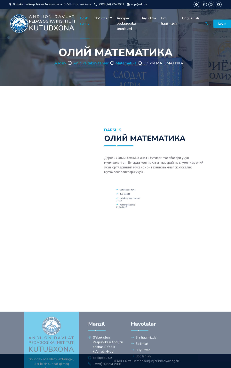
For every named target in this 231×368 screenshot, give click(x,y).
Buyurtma (148, 18)
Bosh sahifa (85, 21)
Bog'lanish (190, 18)
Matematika (126, 63)
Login (222, 23)
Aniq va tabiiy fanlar (91, 63)
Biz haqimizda (169, 21)
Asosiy (60, 63)
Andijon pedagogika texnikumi (126, 23)
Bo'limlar (101, 18)
